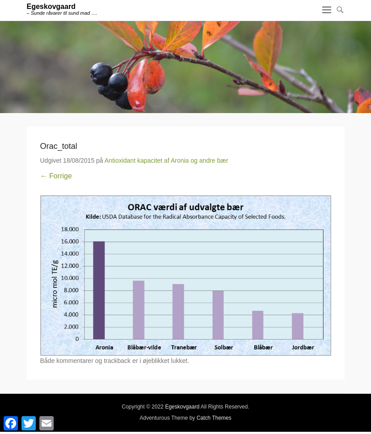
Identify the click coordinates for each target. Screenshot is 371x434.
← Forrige (56, 176)
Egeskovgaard (51, 6)
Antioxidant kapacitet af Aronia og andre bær (166, 160)
